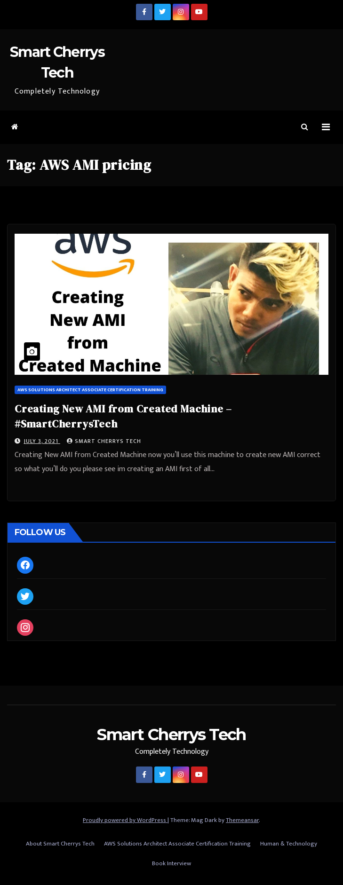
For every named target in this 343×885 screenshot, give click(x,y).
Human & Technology (288, 843)
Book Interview (171, 863)
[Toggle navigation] (326, 127)
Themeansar (242, 820)
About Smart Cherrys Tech (60, 843)
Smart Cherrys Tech (104, 441)
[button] (304, 127)
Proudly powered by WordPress (125, 820)
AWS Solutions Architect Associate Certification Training (90, 390)
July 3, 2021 (42, 441)
